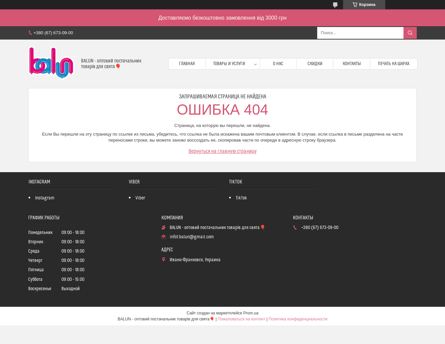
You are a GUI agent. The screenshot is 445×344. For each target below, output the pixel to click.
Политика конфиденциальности (298, 319)
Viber (140, 198)
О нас (278, 63)
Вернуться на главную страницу (223, 151)
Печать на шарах (393, 63)
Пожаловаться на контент (241, 319)
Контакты (352, 63)
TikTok (241, 198)
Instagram (44, 198)
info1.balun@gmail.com (192, 237)
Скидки (315, 63)
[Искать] (410, 33)
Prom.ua (250, 313)
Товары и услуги (229, 63)
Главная (187, 63)
